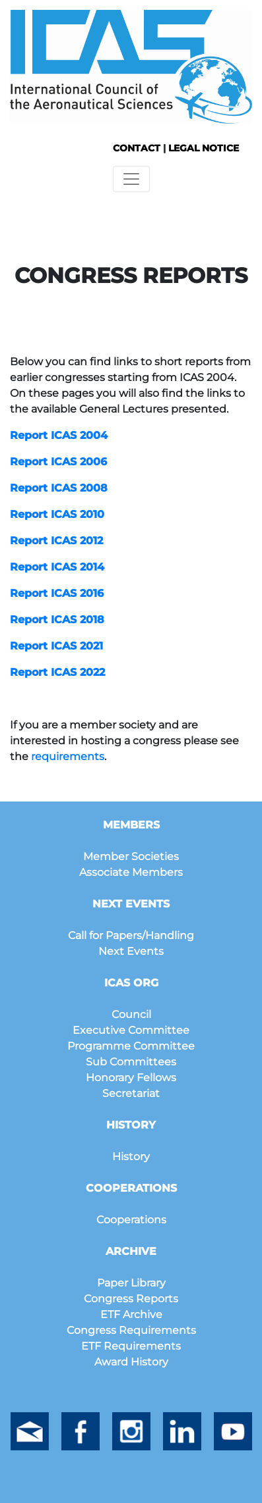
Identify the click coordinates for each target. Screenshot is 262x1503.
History (131, 1156)
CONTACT (136, 148)
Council (131, 1014)
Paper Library (131, 1283)
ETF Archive (131, 1314)
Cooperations (131, 1219)
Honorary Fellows (131, 1077)
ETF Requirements (131, 1346)
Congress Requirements (131, 1330)
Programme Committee (131, 1046)
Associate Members (131, 872)
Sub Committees (131, 1062)
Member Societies (131, 856)
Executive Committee (131, 1030)
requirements (67, 756)
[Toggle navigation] (131, 179)
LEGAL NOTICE (203, 148)
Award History (131, 1362)
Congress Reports (131, 1298)
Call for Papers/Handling (131, 935)
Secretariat (131, 1093)
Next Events (131, 951)
